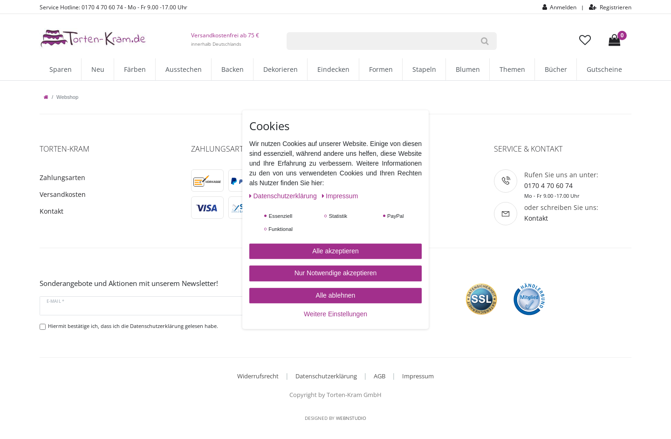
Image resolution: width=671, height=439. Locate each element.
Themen (512, 69)
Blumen (468, 69)
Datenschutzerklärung (326, 376)
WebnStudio (351, 418)
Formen (381, 69)
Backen (232, 69)
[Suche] (485, 41)
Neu (97, 69)
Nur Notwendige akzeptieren (335, 273)
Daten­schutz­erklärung (284, 196)
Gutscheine (604, 69)
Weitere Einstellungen (335, 314)
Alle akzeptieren (335, 251)
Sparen (60, 69)
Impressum (418, 376)
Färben (135, 69)
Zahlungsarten (62, 177)
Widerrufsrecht (258, 376)
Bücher (556, 69)
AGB (379, 376)
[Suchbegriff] (380, 41)
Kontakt (51, 211)
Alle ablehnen (336, 295)
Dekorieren (280, 69)
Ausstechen (183, 69)
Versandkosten (63, 194)
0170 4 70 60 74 (548, 185)
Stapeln (424, 69)
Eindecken (333, 69)
